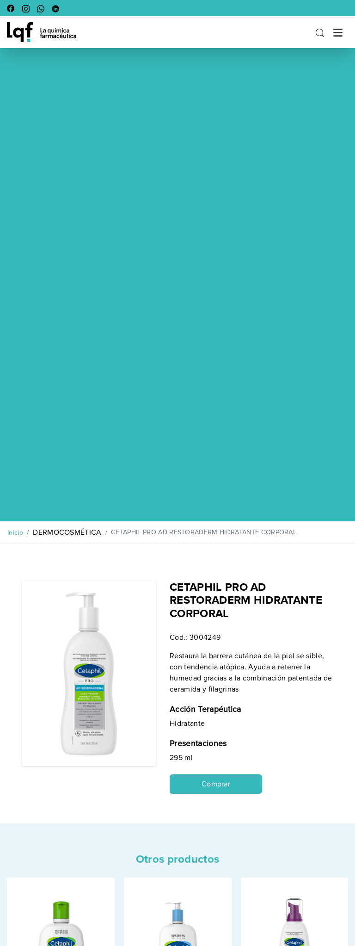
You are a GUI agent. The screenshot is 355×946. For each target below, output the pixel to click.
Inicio (15, 533)
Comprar (216, 784)
